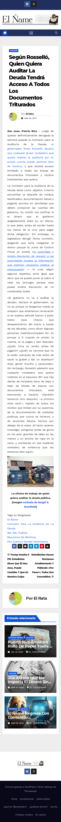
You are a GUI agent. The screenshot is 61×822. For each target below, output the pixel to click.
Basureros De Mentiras (21, 537)
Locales (13, 50)
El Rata (30, 113)
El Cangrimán (36, 652)
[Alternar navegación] (31, 33)
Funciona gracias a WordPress (20, 787)
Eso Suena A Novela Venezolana (27, 541)
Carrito (53, 807)
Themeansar (30, 791)
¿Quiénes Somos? (38, 807)
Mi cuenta (40, 815)
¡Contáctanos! (27, 799)
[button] (56, 32)
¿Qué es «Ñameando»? (15, 807)
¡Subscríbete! (43, 799)
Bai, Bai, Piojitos (17, 532)
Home (14, 799)
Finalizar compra (24, 815)
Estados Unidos (16, 638)
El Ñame (12, 519)
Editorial (13, 709)
